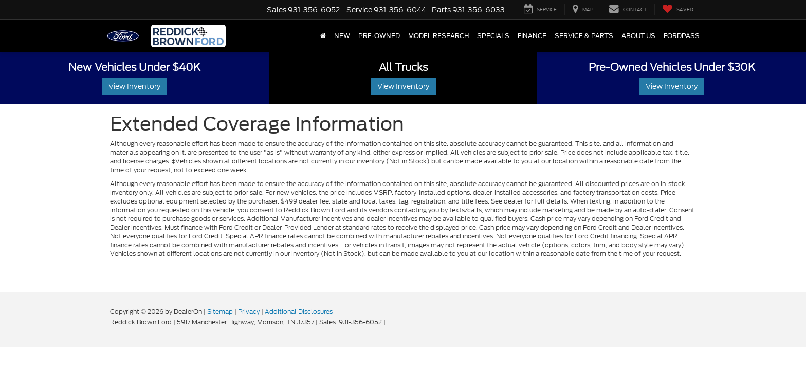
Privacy (249, 311)
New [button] (342, 36)
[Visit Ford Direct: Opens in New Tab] (390, 322)
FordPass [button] (682, 36)
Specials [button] (493, 36)
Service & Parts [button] (584, 36)
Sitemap (220, 311)
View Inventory (134, 86)
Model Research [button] (438, 36)
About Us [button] (638, 36)
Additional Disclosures (299, 311)
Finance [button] (532, 36)
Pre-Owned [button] (379, 36)
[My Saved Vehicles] (677, 9)
